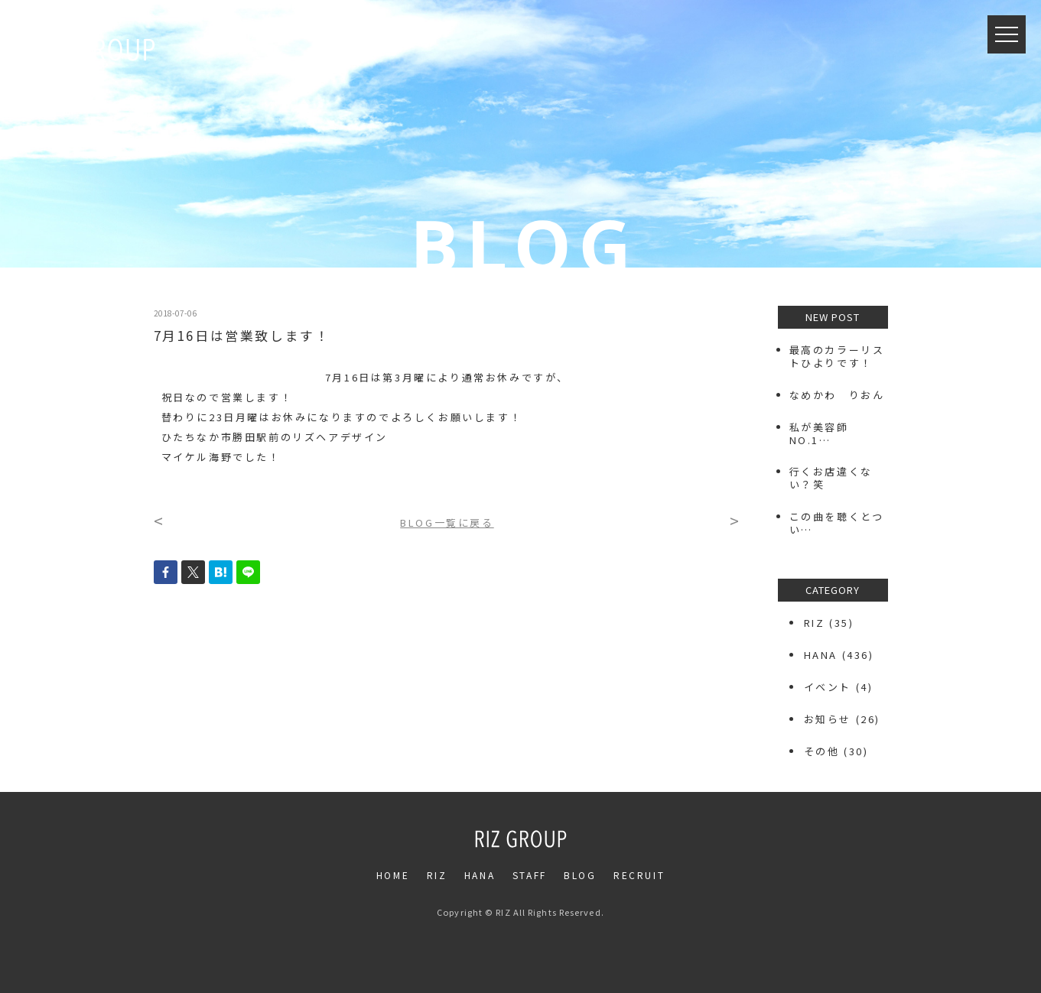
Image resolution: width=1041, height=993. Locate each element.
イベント (827, 687)
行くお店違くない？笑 (831, 478)
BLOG (580, 874)
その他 (822, 751)
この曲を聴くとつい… (836, 523)
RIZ (814, 622)
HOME (392, 874)
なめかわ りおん (837, 395)
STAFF (529, 874)
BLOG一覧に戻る (446, 522)
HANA (821, 654)
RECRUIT (639, 874)
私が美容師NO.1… (819, 433)
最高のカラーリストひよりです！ (837, 356)
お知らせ (827, 719)
